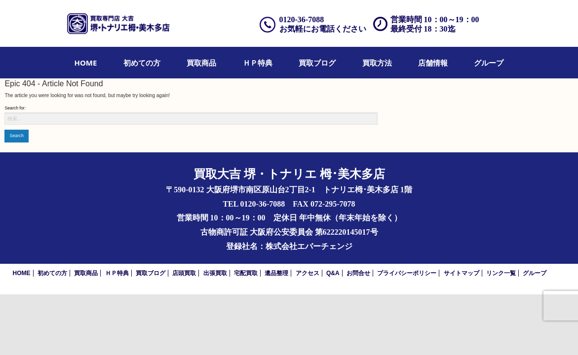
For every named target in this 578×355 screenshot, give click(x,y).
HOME (86, 63)
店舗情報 (433, 63)
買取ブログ (317, 63)
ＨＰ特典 (257, 63)
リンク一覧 (501, 273)
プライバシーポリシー (406, 273)
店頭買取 (184, 273)
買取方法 (377, 63)
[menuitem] (86, 62)
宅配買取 (246, 273)
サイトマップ (461, 273)
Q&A (333, 273)
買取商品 (201, 63)
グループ (488, 63)
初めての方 (141, 63)
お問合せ (358, 273)
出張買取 (215, 273)
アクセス (307, 273)
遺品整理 (276, 273)
